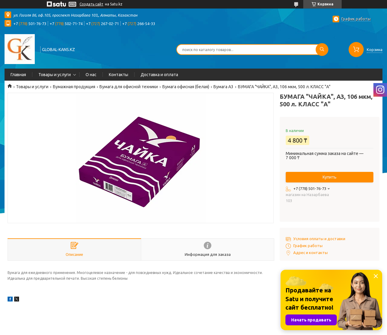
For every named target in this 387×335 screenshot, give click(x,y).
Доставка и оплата (159, 74)
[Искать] (322, 49)
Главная (18, 74)
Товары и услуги (54, 74)
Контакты (118, 74)
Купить (330, 177)
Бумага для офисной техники (128, 86)
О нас (91, 74)
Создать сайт (91, 4)
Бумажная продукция (74, 86)
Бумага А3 (223, 86)
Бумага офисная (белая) (185, 86)
